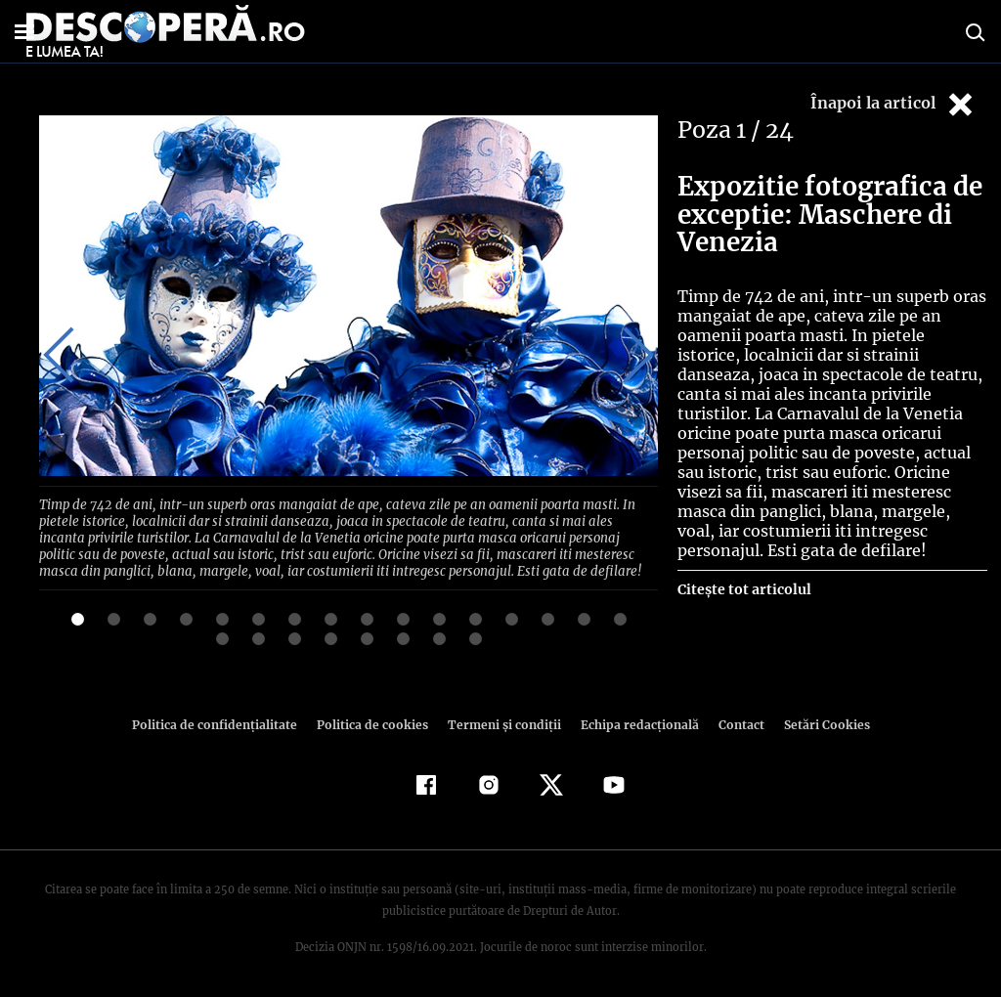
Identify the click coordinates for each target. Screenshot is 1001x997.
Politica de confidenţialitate (223, 721)
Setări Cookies (816, 721)
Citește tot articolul (743, 589)
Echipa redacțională (633, 721)
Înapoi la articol (893, 104)
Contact (733, 721)
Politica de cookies (374, 721)
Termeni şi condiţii (501, 721)
